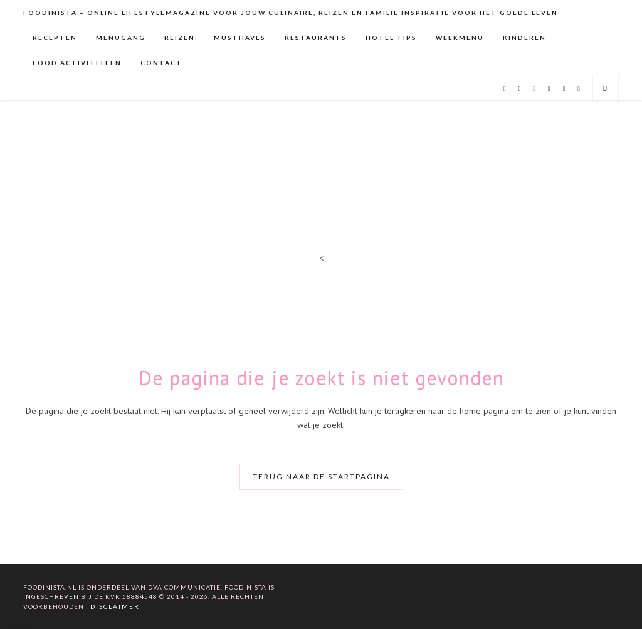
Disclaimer (115, 606)
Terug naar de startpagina (321, 476)
